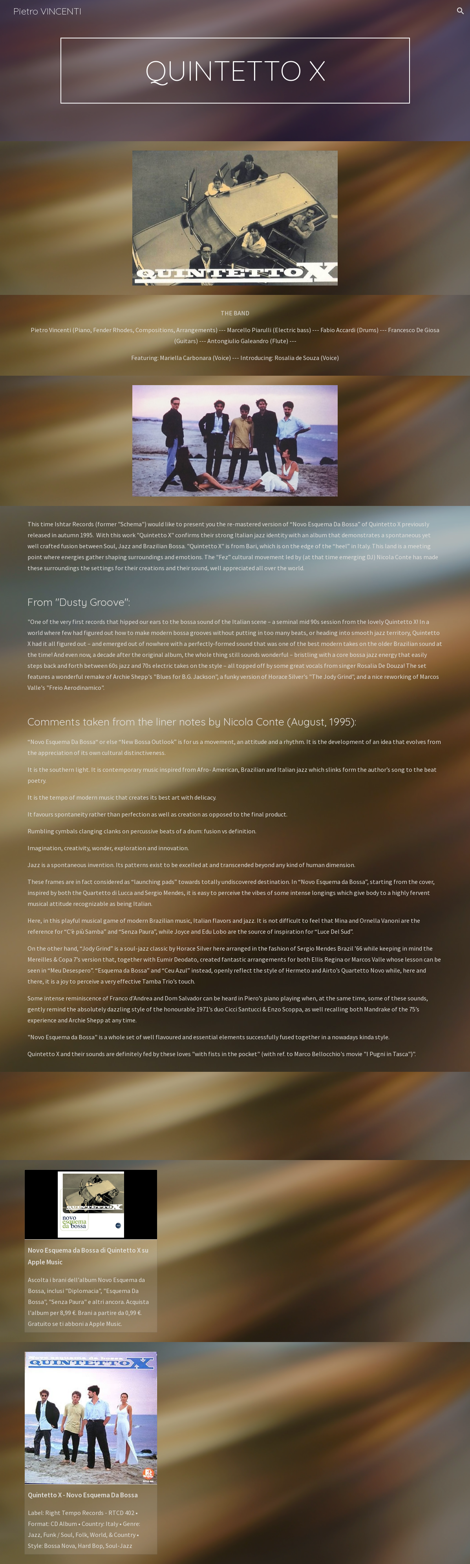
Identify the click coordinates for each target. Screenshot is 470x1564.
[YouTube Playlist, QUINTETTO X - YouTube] (91, 1116)
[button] (460, 11)
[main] (235, 71)
